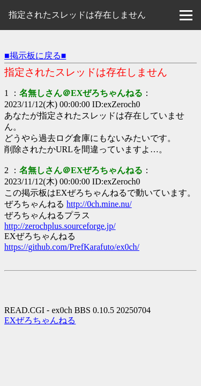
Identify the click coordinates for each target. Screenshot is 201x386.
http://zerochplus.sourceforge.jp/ (60, 226)
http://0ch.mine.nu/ (99, 204)
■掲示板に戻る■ (35, 55)
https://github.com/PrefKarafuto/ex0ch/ (71, 246)
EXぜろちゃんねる (40, 320)
